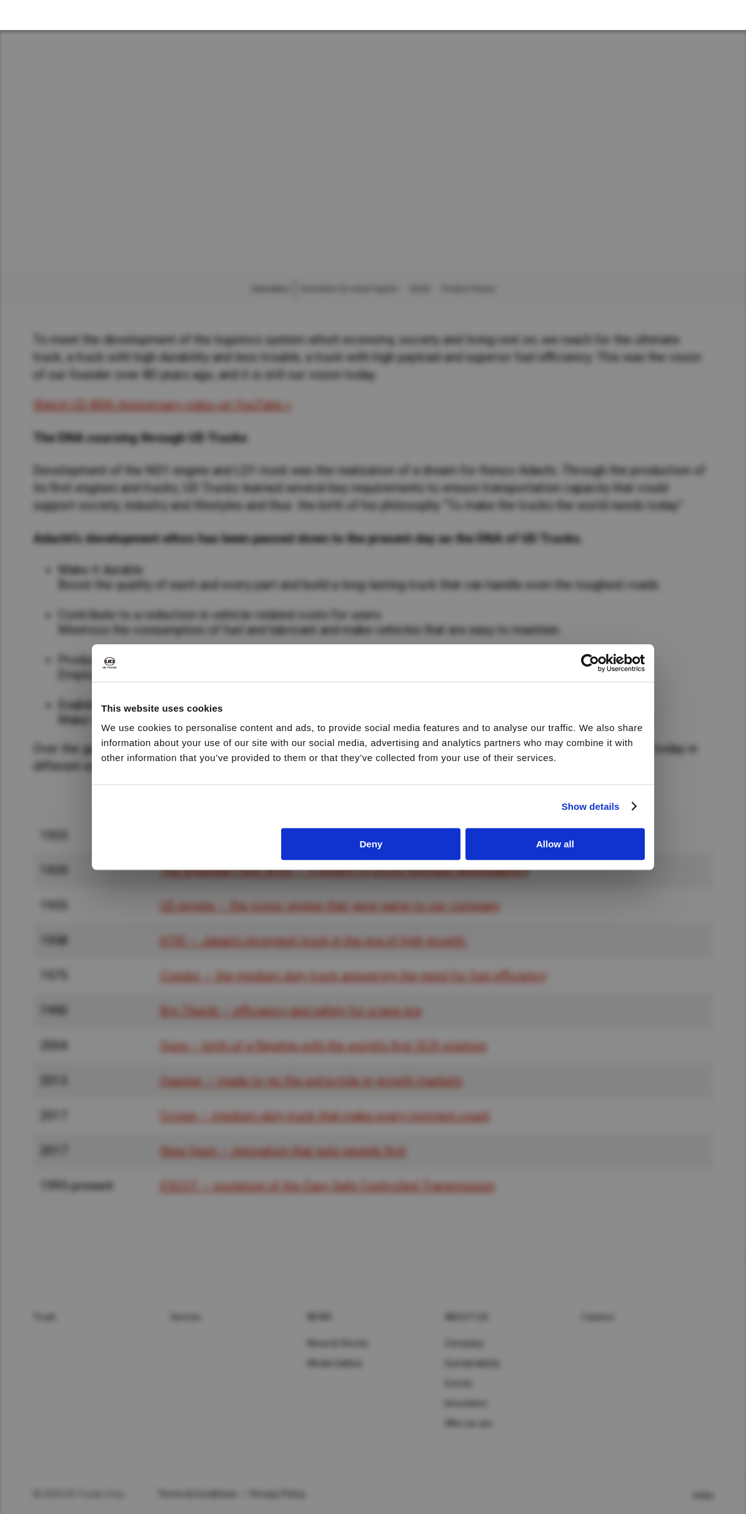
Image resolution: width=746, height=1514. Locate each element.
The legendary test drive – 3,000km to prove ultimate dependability (344, 870)
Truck (44, 1317)
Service (186, 1317)
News (319, 1317)
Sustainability (472, 1363)
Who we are (469, 1423)
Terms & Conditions (197, 1494)
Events (459, 1383)
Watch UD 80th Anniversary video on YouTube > (162, 404)
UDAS (420, 289)
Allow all (555, 844)
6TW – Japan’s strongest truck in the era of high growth (312, 940)
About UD (467, 1317)
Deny (371, 844)
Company (464, 1343)
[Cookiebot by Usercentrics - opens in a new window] (590, 663)
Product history (468, 289)
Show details (591, 806)
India (703, 1495)
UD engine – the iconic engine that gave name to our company (330, 905)
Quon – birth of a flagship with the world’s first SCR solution (323, 1045)
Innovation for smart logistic (350, 289)
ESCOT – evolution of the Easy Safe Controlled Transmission (327, 1185)
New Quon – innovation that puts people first (283, 1150)
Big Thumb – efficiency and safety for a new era (290, 1010)
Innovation (466, 1403)
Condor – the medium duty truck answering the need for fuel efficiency (353, 975)
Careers (598, 1317)
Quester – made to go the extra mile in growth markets (311, 1080)
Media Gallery (334, 1363)
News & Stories (338, 1343)
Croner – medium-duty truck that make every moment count (325, 1115)
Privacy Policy (278, 1494)
